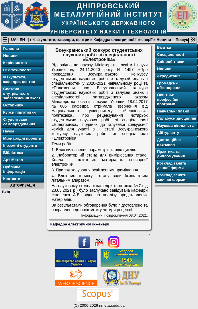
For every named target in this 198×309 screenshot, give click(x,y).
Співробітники (170, 62)
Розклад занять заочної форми (171, 177)
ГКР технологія (17, 70)
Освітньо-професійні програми (167, 99)
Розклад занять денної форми (171, 165)
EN (23, 39)
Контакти (11, 179)
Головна (11, 48)
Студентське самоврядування (19, 121)
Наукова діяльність (175, 125)
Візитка (164, 47)
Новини (163, 39)
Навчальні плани (173, 111)
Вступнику (13, 105)
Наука (8, 131)
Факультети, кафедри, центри (61, 39)
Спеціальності (170, 54)
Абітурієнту (168, 132)
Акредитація (169, 76)
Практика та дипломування (171, 153)
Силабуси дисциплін (176, 118)
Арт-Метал (13, 160)
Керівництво (15, 63)
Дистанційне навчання (169, 142)
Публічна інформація (14, 169)
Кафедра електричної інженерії (123, 39)
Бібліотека (13, 152)
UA (14, 39)
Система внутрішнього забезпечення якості (22, 93)
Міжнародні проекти (22, 138)
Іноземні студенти (20, 145)
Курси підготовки (19, 112)
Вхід (6, 192)
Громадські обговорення (169, 85)
